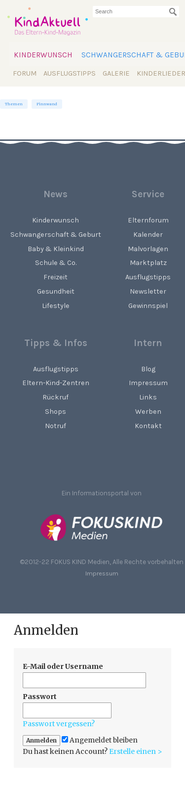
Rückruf (55, 397)
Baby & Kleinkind (56, 249)
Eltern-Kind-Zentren (55, 383)
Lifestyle (56, 306)
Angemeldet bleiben (100, 740)
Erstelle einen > (135, 751)
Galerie (116, 73)
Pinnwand (47, 104)
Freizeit (55, 277)
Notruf (55, 426)
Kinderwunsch (43, 54)
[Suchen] (173, 12)
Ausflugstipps (69, 73)
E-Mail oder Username (63, 666)
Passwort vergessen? (59, 723)
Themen (14, 104)
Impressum (101, 573)
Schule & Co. (55, 263)
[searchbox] (136, 11)
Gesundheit (55, 291)
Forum (25, 73)
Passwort (40, 696)
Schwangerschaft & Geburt (55, 234)
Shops (55, 411)
